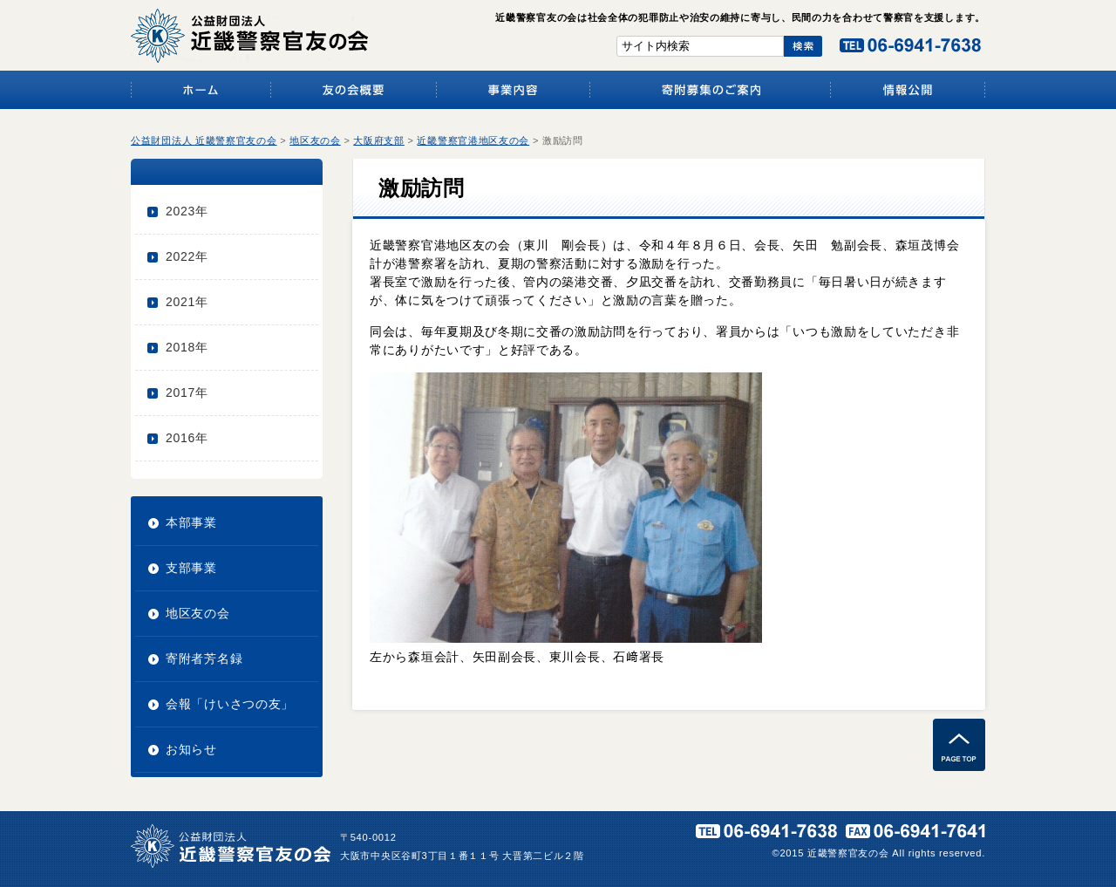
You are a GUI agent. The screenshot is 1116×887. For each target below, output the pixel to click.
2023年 (187, 211)
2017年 (187, 392)
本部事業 (191, 522)
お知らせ (191, 749)
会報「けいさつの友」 (230, 704)
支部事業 (191, 568)
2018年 (187, 347)
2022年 (187, 256)
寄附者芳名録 (204, 658)
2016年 (187, 438)
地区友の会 (198, 613)
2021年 (187, 302)
